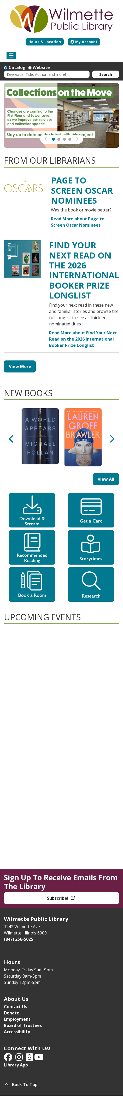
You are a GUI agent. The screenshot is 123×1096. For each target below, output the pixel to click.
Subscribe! (58, 898)
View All (106, 479)
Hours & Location (44, 41)
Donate (11, 1013)
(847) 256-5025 (18, 939)
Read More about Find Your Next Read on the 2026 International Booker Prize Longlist (83, 339)
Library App (16, 1065)
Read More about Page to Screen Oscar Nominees (77, 222)
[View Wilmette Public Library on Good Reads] (30, 1058)
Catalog (17, 67)
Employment (17, 1019)
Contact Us (15, 1006)
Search (105, 74)
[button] (45, 139)
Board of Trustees (23, 1025)
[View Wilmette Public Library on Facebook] (8, 1058)
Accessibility (17, 1032)
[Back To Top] (61, 1084)
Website (41, 67)
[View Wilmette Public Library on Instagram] (19, 1058)
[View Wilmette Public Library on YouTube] (39, 1058)
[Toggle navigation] (11, 55)
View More (20, 366)
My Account (84, 41)
